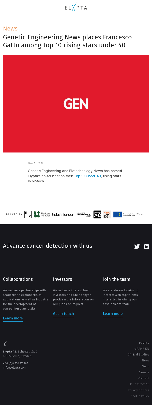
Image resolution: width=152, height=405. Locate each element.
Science (144, 342)
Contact (143, 378)
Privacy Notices (138, 390)
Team (145, 366)
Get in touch (63, 313)
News (10, 28)
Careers (144, 372)
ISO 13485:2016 (139, 384)
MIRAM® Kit (141, 348)
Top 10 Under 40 (87, 176)
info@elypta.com (14, 367)
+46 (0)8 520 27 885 (15, 363)
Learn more (13, 318)
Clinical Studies (138, 354)
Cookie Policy (140, 396)
